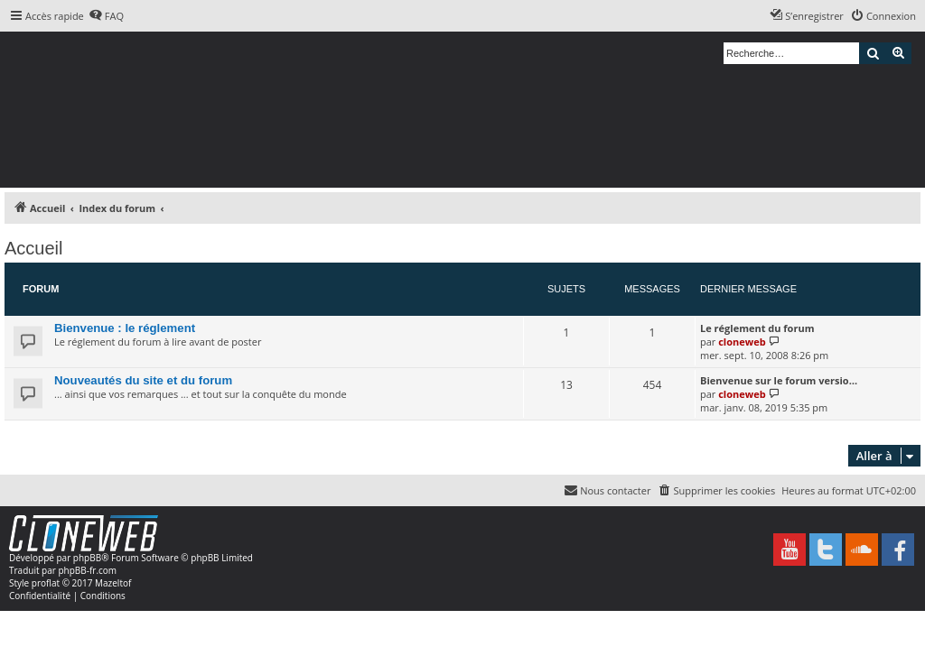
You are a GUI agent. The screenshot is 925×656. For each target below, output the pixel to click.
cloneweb (741, 341)
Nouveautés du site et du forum (143, 380)
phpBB (87, 557)
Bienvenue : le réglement (124, 328)
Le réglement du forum (757, 328)
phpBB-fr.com (87, 570)
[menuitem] (106, 16)
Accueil (33, 248)
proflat (46, 583)
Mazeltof (113, 583)
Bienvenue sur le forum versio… (778, 380)
